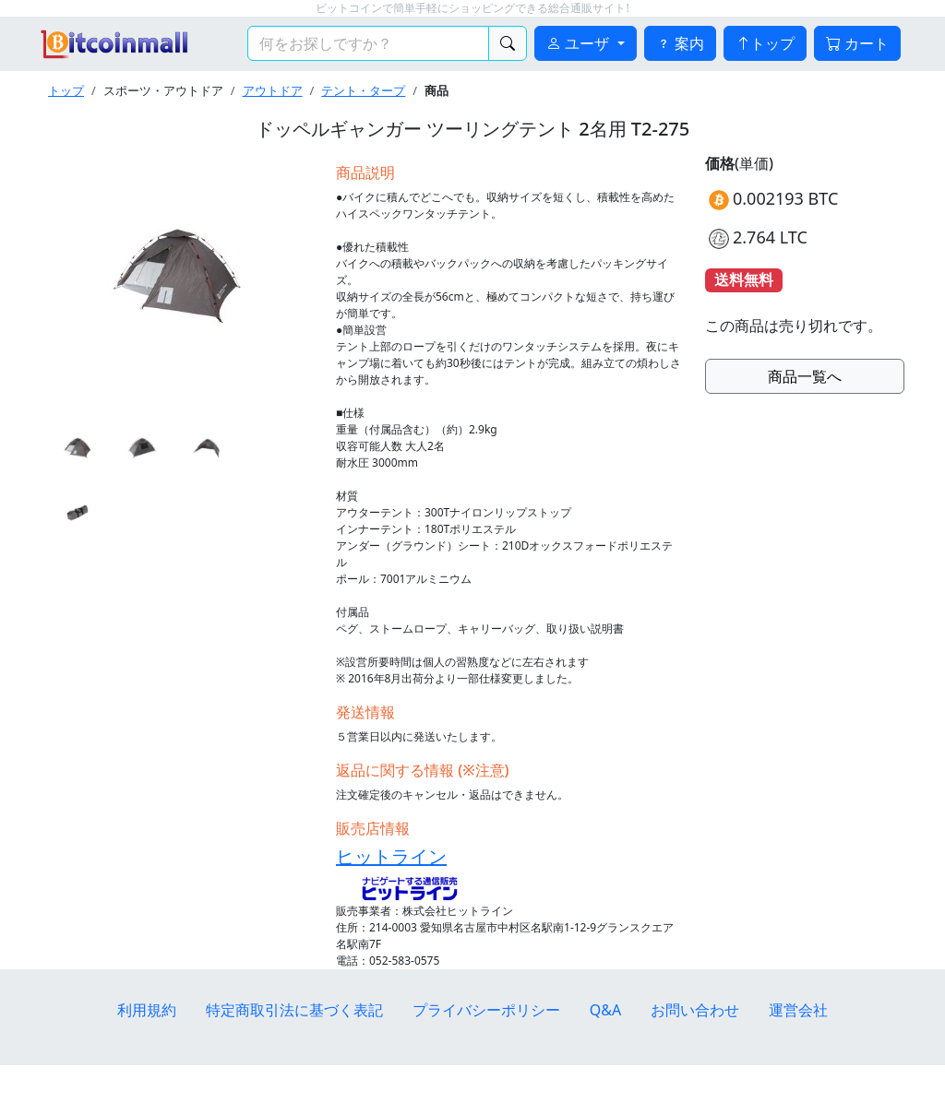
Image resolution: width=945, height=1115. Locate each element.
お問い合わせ (695, 1010)
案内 (680, 43)
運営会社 (798, 1010)
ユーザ (579, 43)
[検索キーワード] (368, 43)
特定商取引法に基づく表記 (294, 1010)
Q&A (605, 1010)
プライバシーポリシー (486, 1010)
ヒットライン (391, 856)
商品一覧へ (805, 376)
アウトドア (273, 90)
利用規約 (146, 1010)
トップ (765, 43)
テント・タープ (363, 90)
